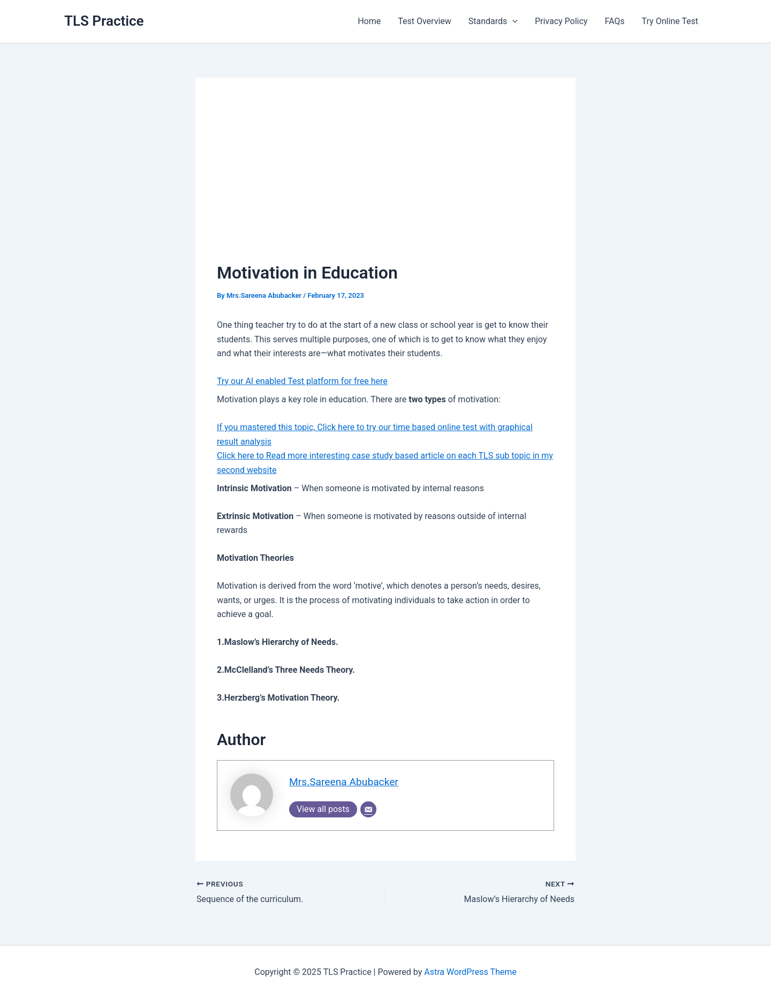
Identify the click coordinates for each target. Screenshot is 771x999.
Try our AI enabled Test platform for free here (302, 381)
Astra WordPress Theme (470, 972)
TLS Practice (104, 21)
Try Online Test (670, 21)
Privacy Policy (561, 21)
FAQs (614, 21)
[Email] (368, 809)
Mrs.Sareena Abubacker (343, 782)
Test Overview (424, 21)
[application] (512, 21)
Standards (493, 21)
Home (369, 21)
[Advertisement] (385, 179)
